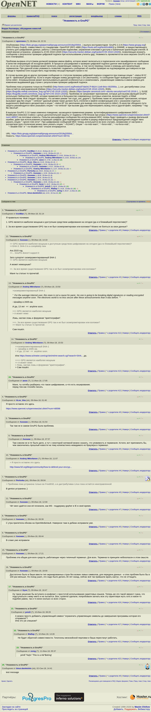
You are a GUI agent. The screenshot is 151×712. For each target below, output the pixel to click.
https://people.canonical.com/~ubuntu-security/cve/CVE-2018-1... (108, 91)
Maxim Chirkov (142, 707)
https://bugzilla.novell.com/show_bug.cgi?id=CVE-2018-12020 (37, 94)
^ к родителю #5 (114, 449)
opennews (21, 41)
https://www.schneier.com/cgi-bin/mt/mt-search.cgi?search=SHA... (51, 356)
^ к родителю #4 (114, 429)
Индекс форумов (122, 681)
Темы (131, 681)
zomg (59, 191)
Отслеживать (145, 32)
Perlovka (31, 171)
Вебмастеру (144, 709)
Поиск (112, 4)
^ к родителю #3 (114, 277)
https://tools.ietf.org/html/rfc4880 (97, 47)
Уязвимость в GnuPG (17, 151)
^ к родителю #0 (114, 230)
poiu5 (47, 186)
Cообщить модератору (140, 139)
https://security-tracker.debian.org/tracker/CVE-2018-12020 (91, 52)
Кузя (41, 184)
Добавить (118, 709)
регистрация (130, 1)
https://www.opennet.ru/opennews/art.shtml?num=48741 (42, 136)
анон (41, 160)
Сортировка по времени (136, 201)
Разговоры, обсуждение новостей (25, 28)
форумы (12, 16)
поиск (54, 16)
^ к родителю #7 (114, 509)
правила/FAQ (33, 16)
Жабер (54, 188)
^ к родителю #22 (113, 659)
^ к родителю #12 (113, 333)
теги (118, 4)
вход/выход (97, 16)
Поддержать (130, 709)
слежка (118, 16)
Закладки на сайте (11, 707)
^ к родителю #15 (113, 580)
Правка (126, 139)
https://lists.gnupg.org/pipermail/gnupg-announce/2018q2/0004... (52, 45)
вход (122, 1)
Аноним (37, 153)
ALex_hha (32, 162)
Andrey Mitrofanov (47, 155)
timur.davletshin (34, 193)
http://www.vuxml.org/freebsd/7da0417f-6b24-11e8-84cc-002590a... (86, 87)
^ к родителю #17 (113, 624)
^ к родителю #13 (113, 371)
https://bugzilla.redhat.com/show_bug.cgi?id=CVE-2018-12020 (37, 91)
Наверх (126, 230)
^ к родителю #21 (113, 641)
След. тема (147, 681)
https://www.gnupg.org (134, 45)
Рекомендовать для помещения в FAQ (102, 681)
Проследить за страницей (15, 709)
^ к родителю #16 (113, 602)
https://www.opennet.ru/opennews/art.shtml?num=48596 (33, 408)
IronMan (31, 151)
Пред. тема (138, 681)
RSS (139, 16)
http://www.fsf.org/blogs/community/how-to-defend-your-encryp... (41, 467)
